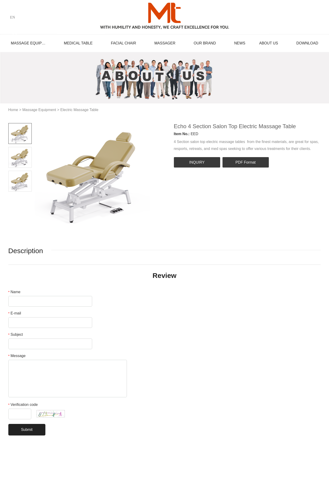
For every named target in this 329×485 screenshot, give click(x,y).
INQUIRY (196, 162)
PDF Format (245, 162)
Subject (15, 334)
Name (14, 292)
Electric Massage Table (79, 110)
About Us (268, 43)
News (239, 43)
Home (13, 110)
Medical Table (78, 43)
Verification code (23, 405)
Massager (164, 43)
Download (307, 43)
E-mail (14, 313)
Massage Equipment (28, 43)
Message (17, 356)
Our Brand (205, 43)
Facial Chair (123, 43)
